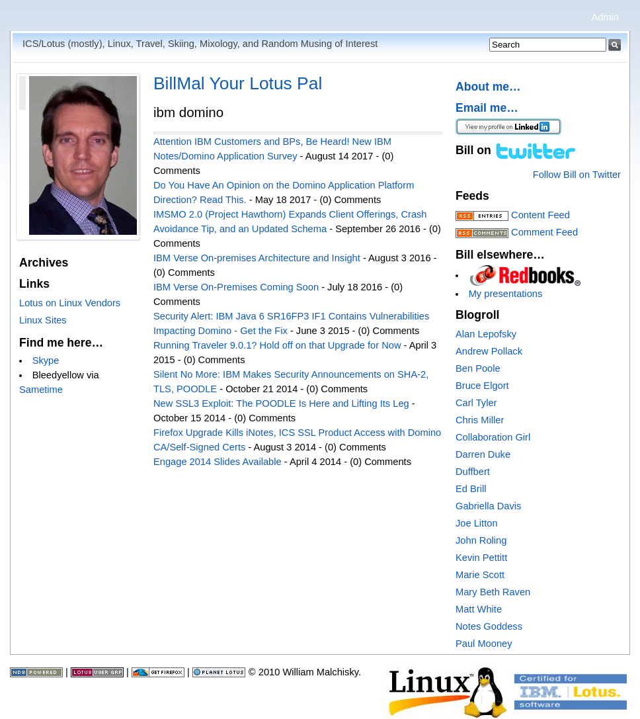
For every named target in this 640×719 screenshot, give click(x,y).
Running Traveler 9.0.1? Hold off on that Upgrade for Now (277, 345)
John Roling (481, 540)
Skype (46, 360)
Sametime (41, 389)
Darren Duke (483, 454)
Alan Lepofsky (486, 334)
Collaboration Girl (493, 437)
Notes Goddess (489, 626)
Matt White (479, 609)
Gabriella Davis (488, 506)
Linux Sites (43, 320)
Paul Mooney (484, 643)
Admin (605, 17)
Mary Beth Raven (493, 592)
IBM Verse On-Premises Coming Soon (236, 287)
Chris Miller (480, 420)
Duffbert (473, 471)
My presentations (506, 293)
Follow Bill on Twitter (577, 174)
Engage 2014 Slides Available (217, 461)
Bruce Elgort (482, 385)
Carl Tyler (476, 403)
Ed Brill (471, 489)
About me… (488, 86)
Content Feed (540, 215)
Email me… (487, 107)
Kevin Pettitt (481, 557)
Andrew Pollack (489, 351)
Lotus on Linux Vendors (69, 303)
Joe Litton (477, 523)
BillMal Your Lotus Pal (237, 83)
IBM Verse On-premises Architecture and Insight (256, 258)
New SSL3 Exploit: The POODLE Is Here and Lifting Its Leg (281, 403)
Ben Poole (478, 368)
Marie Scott (480, 575)
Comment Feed (544, 232)
